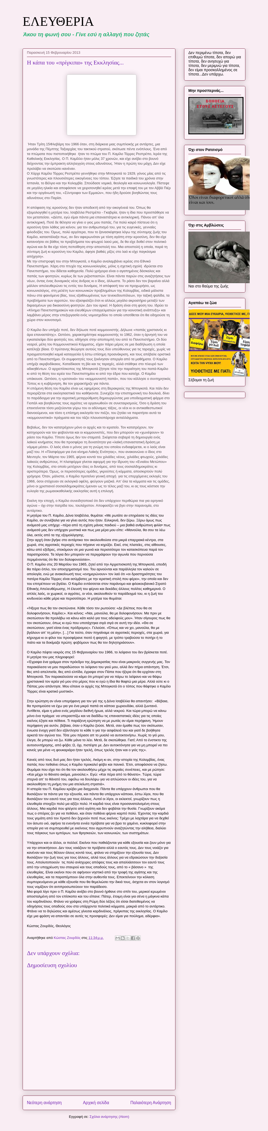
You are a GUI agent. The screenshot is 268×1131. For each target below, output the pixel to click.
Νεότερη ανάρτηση (44, 1102)
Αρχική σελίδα (96, 1102)
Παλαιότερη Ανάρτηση (150, 1102)
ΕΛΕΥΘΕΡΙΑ (58, 21)
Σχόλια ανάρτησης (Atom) (109, 1117)
